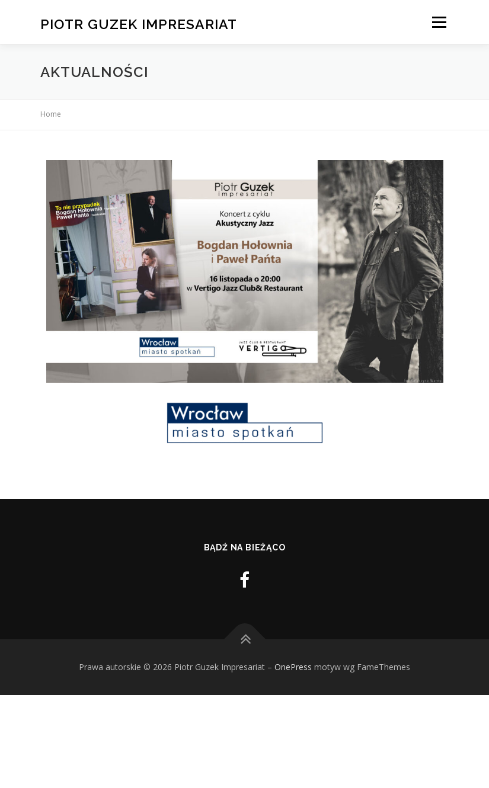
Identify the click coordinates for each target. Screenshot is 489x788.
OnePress (293, 666)
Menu (439, 22)
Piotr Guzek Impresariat (138, 23)
